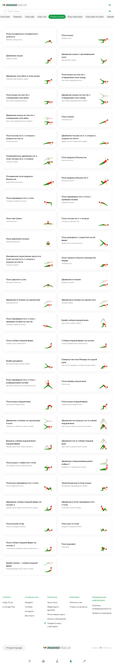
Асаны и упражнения (56, 619)
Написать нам (76, 602)
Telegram (29, 602)
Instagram (29, 611)
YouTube (28, 607)
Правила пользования (101, 613)
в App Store (8, 602)
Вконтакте (29, 616)
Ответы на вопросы (78, 607)
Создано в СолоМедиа (101, 648)
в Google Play (9, 607)
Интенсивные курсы (56, 614)
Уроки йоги (52, 602)
